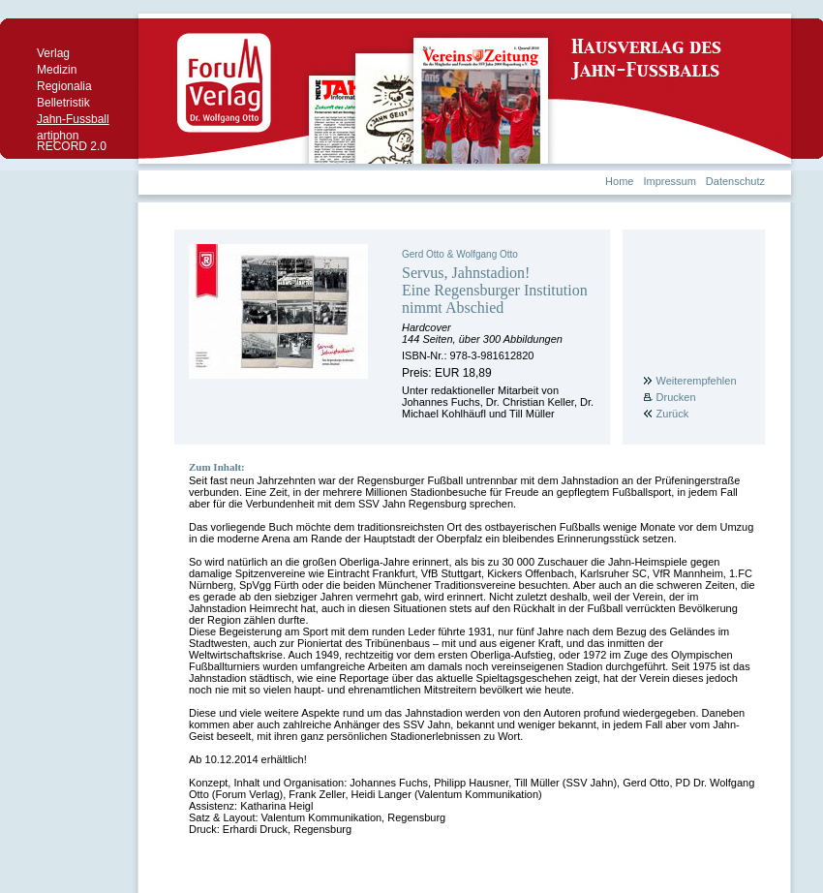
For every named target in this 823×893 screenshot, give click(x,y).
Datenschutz (735, 181)
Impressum (669, 181)
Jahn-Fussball (73, 119)
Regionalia (64, 86)
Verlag (53, 53)
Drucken (676, 397)
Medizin (56, 70)
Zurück (672, 413)
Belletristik (63, 102)
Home (619, 181)
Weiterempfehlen (696, 380)
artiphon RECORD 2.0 (72, 141)
